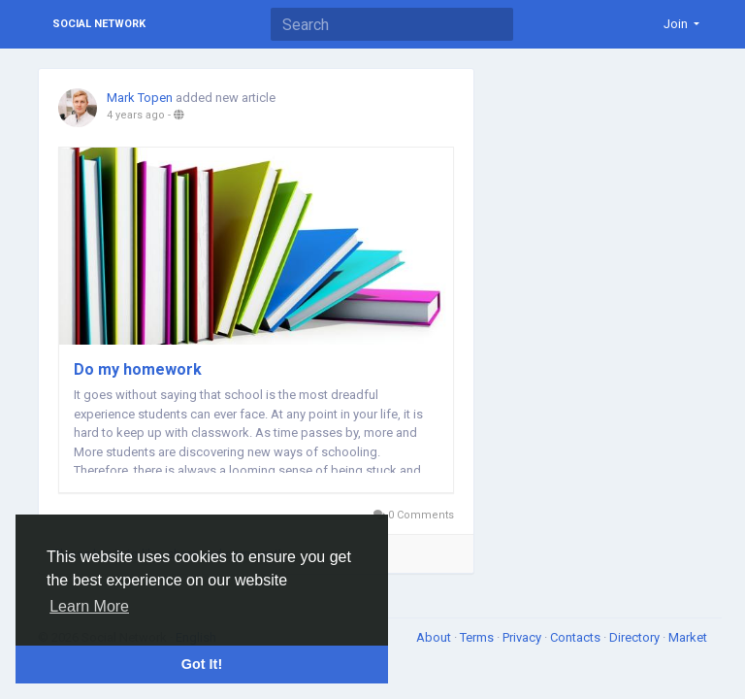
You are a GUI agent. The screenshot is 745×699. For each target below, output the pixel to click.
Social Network (99, 23)
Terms (478, 637)
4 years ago (136, 115)
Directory (636, 637)
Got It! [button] (201, 664)
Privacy (523, 637)
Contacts (576, 637)
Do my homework (138, 369)
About (435, 637)
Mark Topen (140, 97)
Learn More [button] (89, 606)
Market (687, 637)
